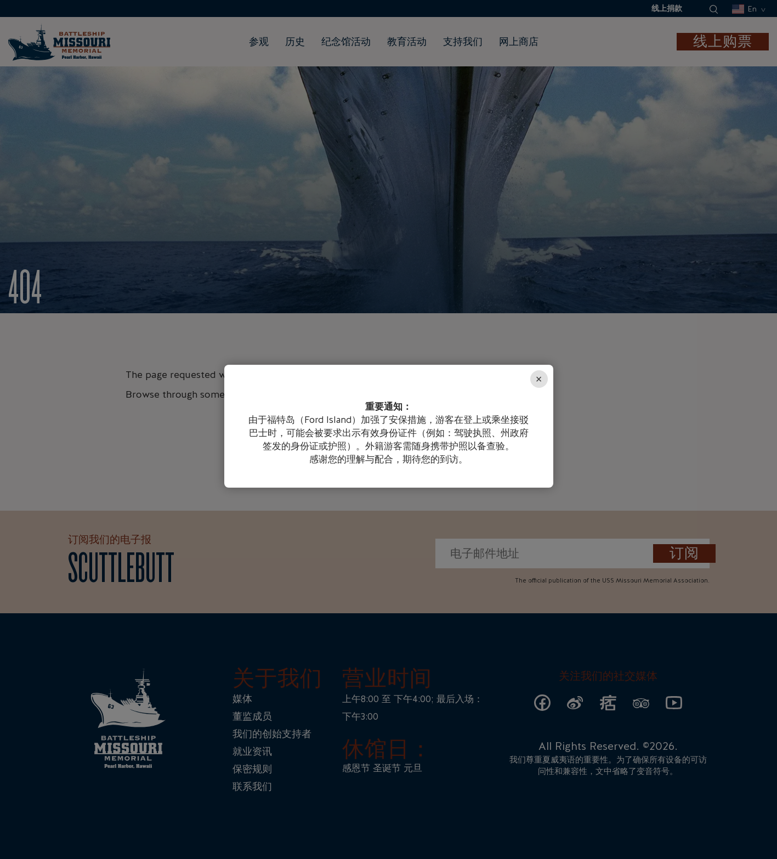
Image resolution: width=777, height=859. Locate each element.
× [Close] (539, 379)
